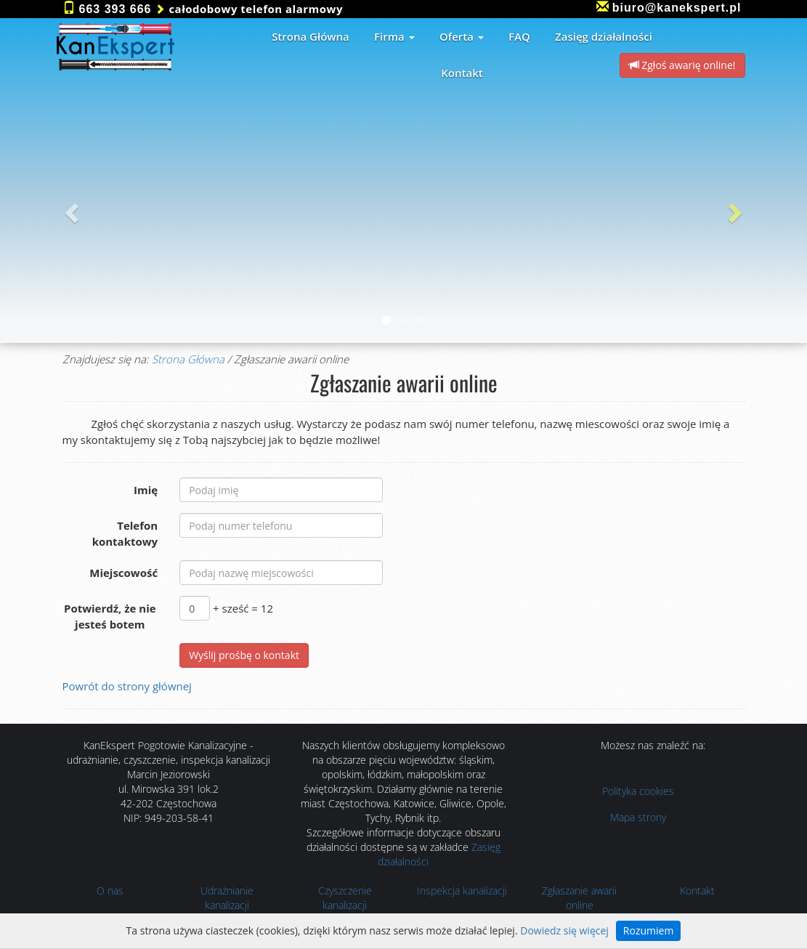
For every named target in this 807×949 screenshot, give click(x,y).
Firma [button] (394, 36)
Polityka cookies (638, 791)
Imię (146, 489)
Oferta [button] (461, 36)
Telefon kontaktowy (125, 533)
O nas (110, 890)
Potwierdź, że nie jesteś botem (110, 616)
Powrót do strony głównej (127, 686)
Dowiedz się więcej (564, 930)
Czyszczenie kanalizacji (345, 898)
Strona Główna (188, 359)
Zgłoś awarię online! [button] (682, 65)
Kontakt (697, 890)
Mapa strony (638, 817)
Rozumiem (648, 930)
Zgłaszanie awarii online (579, 898)
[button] (70, 208)
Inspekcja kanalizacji (462, 890)
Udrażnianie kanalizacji (227, 898)
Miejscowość (123, 572)
